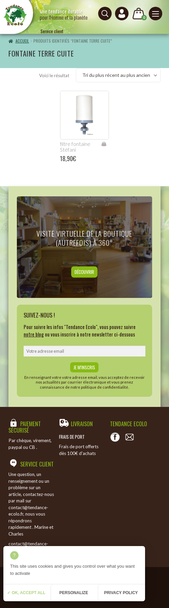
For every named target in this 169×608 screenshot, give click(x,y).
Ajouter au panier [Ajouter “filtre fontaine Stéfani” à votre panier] (104, 144)
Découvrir (84, 271)
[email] (84, 351)
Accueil (22, 41)
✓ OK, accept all (26, 592)
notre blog (34, 334)
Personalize (73, 592)
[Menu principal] (155, 13)
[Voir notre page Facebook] (115, 437)
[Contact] (129, 437)
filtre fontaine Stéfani (75, 146)
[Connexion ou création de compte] (122, 13)
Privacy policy (121, 592)
